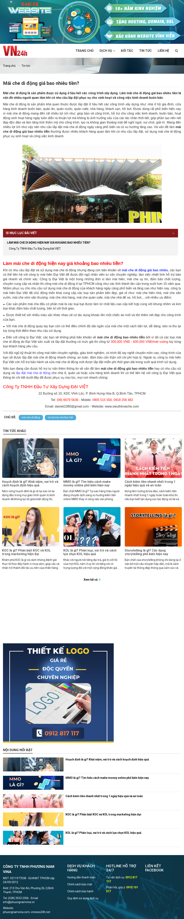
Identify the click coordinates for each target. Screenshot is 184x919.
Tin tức (145, 51)
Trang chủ (84, 51)
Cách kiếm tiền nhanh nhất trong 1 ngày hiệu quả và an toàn (150, 483)
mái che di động (31, 417)
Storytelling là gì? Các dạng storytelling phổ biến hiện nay (146, 552)
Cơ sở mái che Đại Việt (60, 417)
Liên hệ (163, 51)
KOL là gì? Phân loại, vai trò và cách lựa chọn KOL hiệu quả (89, 552)
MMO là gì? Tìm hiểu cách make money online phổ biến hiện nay (87, 483)
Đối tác (127, 51)
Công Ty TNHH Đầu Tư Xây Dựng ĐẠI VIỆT (35, 248)
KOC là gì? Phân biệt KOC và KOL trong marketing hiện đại (26, 552)
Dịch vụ (107, 51)
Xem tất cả (91, 579)
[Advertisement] (92, 615)
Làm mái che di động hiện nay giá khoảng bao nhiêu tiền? (48, 242)
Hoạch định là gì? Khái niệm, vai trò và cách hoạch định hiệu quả (30, 483)
